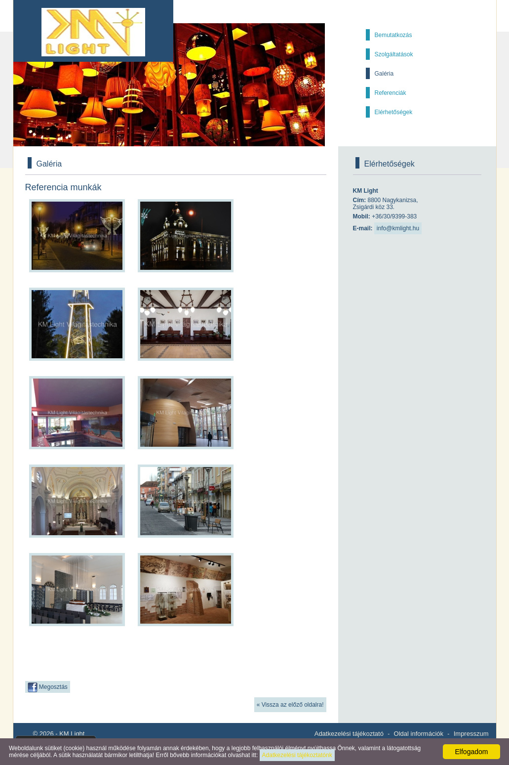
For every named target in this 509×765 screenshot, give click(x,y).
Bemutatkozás (393, 35)
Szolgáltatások (394, 54)
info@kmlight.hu (398, 228)
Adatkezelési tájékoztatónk (297, 755)
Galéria (384, 73)
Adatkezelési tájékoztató (349, 733)
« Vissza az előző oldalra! (290, 704)
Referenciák (390, 92)
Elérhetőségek (394, 112)
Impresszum (471, 733)
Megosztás (48, 687)
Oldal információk (418, 733)
